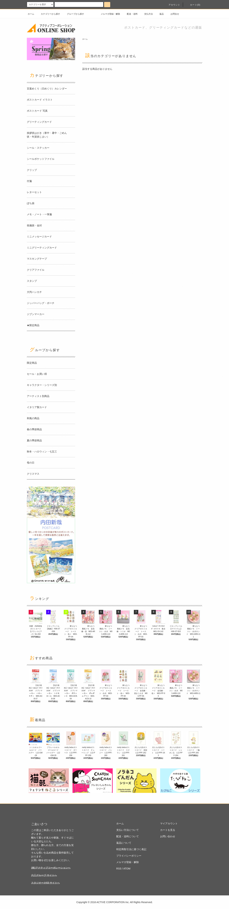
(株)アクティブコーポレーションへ (50, 867)
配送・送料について (127, 836)
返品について (123, 842)
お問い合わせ (167, 836)
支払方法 (146, 14)
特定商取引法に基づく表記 (131, 849)
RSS (118, 868)
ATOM (126, 868)
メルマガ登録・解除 (108, 14)
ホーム (31, 14)
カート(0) (193, 5)
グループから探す (73, 14)
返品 (159, 14)
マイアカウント (169, 823)
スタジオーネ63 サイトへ (45, 882)
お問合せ (172, 14)
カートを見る (167, 829)
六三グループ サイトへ (44, 875)
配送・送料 (130, 14)
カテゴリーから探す (48, 14)
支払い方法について (127, 829)
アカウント (172, 5)
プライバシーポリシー (128, 855)
